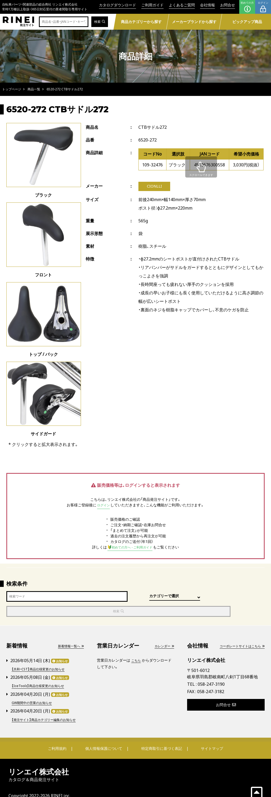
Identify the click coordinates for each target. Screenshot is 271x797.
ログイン (263, 7)
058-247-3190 (211, 670)
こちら (136, 645)
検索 (99, 21)
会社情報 (207, 4)
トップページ (11, 89)
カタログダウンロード (117, 4)
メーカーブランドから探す (194, 21)
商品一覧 (34, 89)
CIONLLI (154, 187)
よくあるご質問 (182, 4)
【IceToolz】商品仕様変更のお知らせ (41, 670)
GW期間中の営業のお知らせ (35, 686)
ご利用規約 (60, 738)
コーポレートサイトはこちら (238, 631)
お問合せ (227, 4)
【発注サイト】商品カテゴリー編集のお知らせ (47, 706)
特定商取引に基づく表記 (160, 738)
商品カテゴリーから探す (141, 21)
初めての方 (247, 7)
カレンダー (162, 631)
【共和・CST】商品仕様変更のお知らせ (42, 654)
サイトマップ (208, 738)
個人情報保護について (104, 738)
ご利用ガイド (152, 4)
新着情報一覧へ (69, 631)
